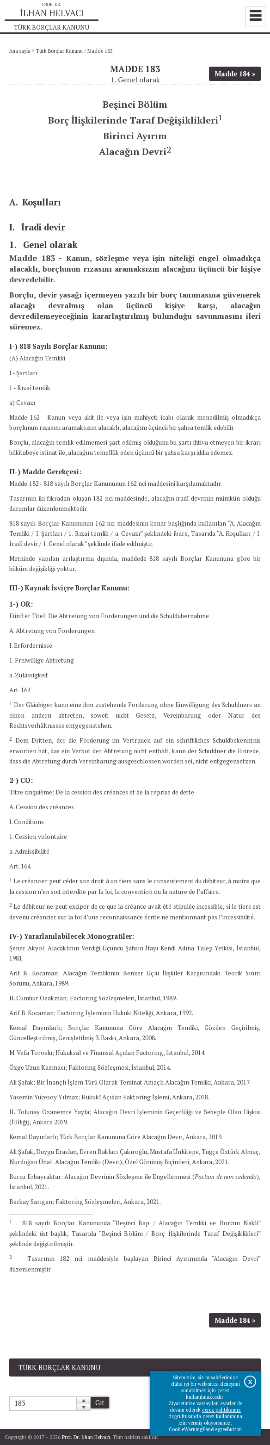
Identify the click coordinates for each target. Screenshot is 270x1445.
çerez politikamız (221, 1410)
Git (99, 1402)
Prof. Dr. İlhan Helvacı (86, 1437)
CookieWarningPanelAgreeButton (205, 1429)
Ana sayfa (20, 51)
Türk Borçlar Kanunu (59, 51)
